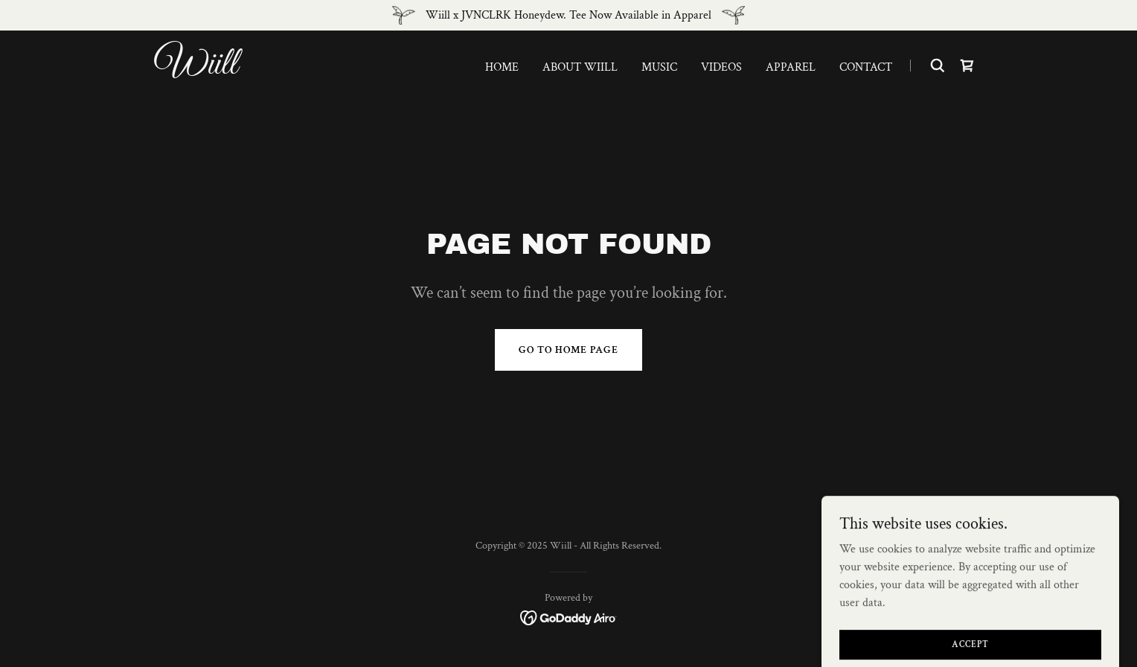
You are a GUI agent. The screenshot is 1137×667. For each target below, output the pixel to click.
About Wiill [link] (580, 67)
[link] (299, 70)
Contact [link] (865, 67)
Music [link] (659, 67)
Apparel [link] (791, 67)
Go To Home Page (568, 350)
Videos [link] (721, 67)
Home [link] (502, 67)
